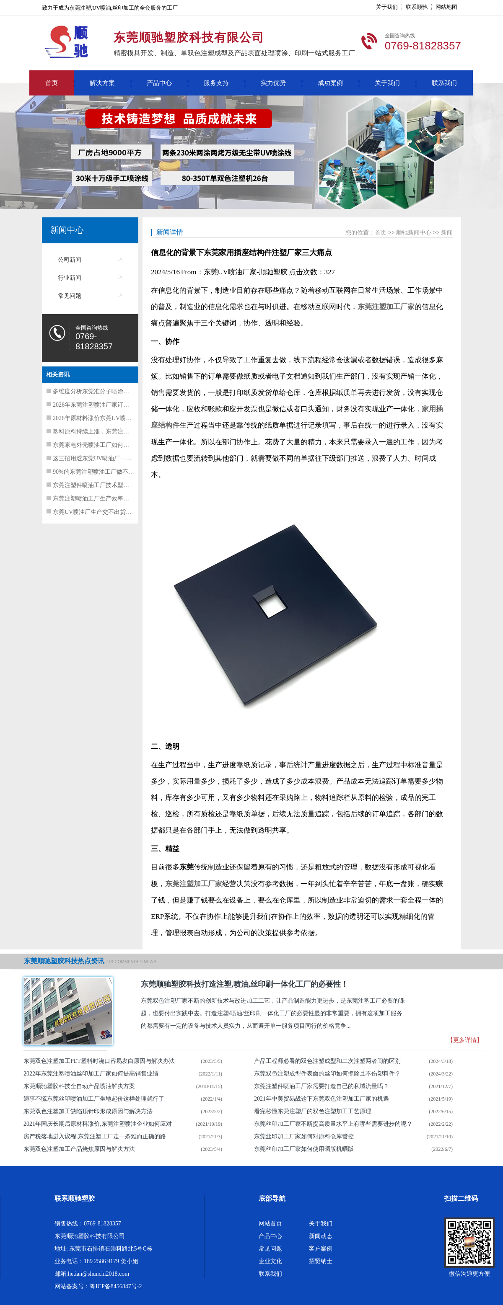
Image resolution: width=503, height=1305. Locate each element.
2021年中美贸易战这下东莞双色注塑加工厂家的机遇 (321, 1099)
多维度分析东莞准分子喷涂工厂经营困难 (105, 391)
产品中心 (159, 83)
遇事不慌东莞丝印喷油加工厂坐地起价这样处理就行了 (93, 1099)
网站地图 (446, 7)
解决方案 (102, 83)
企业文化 (270, 1261)
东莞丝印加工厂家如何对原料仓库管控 (304, 1136)
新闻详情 (169, 232)
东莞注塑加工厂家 (386, 307)
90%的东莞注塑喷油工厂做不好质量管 (102, 472)
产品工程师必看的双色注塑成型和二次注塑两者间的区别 (327, 1061)
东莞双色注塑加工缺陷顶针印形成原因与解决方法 (88, 1111)
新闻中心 (67, 230)
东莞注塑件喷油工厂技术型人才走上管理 (105, 485)
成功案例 (330, 83)
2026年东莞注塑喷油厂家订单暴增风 (100, 405)
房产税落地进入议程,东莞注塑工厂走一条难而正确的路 (94, 1136)
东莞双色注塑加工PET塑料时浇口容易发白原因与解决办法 (99, 1061)
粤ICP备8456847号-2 (116, 1286)
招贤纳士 (320, 1261)
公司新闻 (69, 260)
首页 (51, 83)
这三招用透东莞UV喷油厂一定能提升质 (104, 458)
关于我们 (387, 7)
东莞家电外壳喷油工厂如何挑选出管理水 (105, 445)
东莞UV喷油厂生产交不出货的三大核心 (104, 512)
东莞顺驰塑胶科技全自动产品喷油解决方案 (79, 1086)
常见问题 (69, 296)
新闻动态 (320, 1236)
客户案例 (320, 1249)
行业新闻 (69, 278)
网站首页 (270, 1223)
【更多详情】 (464, 1040)
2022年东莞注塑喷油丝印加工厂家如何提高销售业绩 (90, 1073)
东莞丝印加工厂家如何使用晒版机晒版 (304, 1149)
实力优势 (273, 83)
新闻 (447, 233)
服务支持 (216, 83)
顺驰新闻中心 (413, 233)
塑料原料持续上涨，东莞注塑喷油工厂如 (105, 431)
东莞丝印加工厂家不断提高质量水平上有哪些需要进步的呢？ (333, 1124)
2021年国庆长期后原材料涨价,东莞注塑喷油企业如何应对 (97, 1124)
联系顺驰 (417, 7)
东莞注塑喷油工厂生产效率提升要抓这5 (104, 498)
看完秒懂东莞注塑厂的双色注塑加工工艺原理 (312, 1111)
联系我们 (444, 83)
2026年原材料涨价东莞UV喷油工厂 (98, 418)
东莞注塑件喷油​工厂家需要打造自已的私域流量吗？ (321, 1086)
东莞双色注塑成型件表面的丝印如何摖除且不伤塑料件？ (327, 1073)
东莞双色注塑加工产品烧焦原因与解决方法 (79, 1149)
